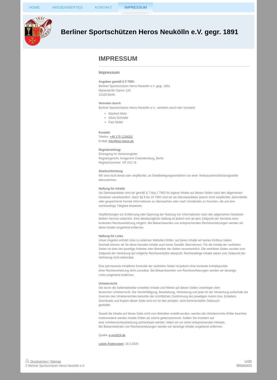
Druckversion (37, 361)
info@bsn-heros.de (121, 141)
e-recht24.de (117, 335)
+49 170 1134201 (121, 136)
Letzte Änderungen (110, 344)
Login (248, 361)
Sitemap (55, 361)
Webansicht (244, 365)
